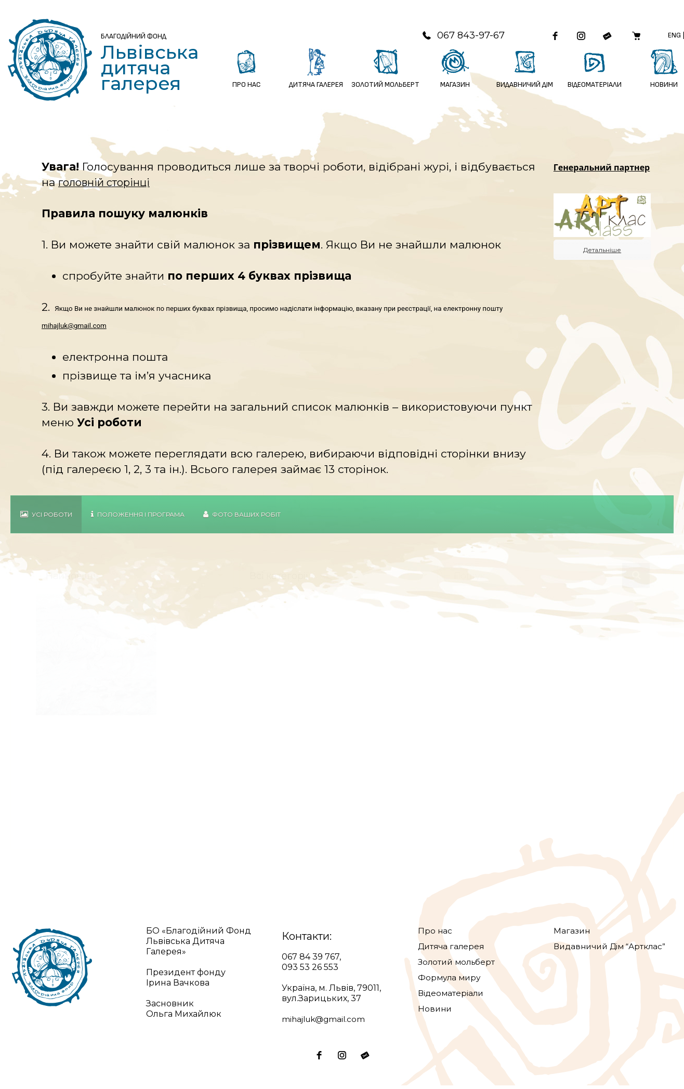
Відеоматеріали (452, 997)
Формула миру (450, 981)
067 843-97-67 (453, 37)
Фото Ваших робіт (242, 518)
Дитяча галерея (453, 950)
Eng (672, 36)
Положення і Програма (138, 518)
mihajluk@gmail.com (74, 329)
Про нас (435, 934)
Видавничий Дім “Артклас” (614, 950)
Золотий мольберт (458, 965)
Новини (435, 1012)
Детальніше (602, 254)
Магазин (572, 934)
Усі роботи (46, 518)
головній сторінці (107, 185)
